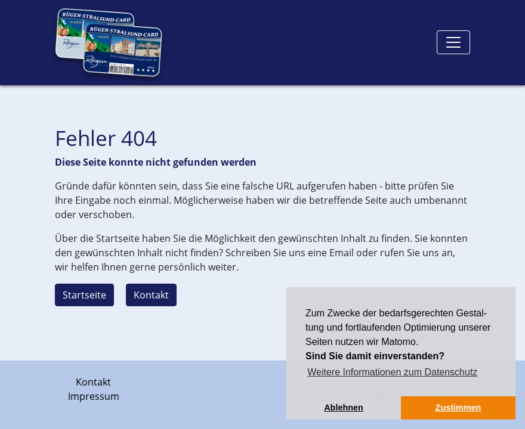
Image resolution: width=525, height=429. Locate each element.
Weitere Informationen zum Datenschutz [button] (392, 372)
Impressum (93, 396)
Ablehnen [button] (343, 407)
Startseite (84, 294)
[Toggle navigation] (453, 42)
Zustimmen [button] (458, 407)
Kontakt (151, 294)
